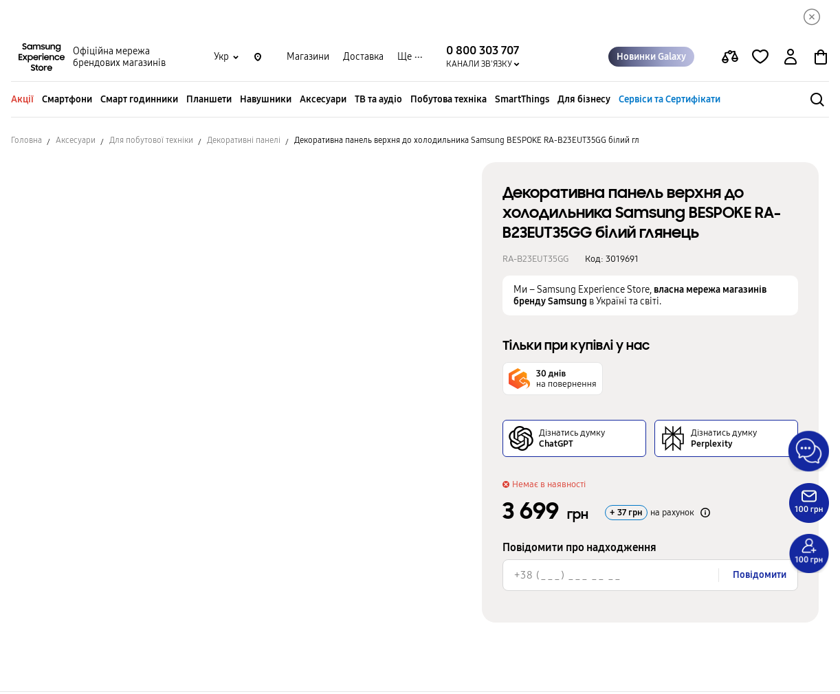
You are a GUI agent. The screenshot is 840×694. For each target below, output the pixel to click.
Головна (26, 142)
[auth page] (790, 59)
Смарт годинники (139, 101)
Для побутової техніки (151, 142)
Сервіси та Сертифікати (669, 101)
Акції (22, 101)
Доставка (363, 59)
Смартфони (67, 101)
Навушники (265, 101)
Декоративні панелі (243, 142)
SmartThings (522, 101)
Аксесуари (323, 101)
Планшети (209, 101)
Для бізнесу (583, 101)
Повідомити (759, 577)
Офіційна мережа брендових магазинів (119, 59)
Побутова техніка (448, 101)
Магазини (308, 59)
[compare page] (730, 59)
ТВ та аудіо (378, 101)
